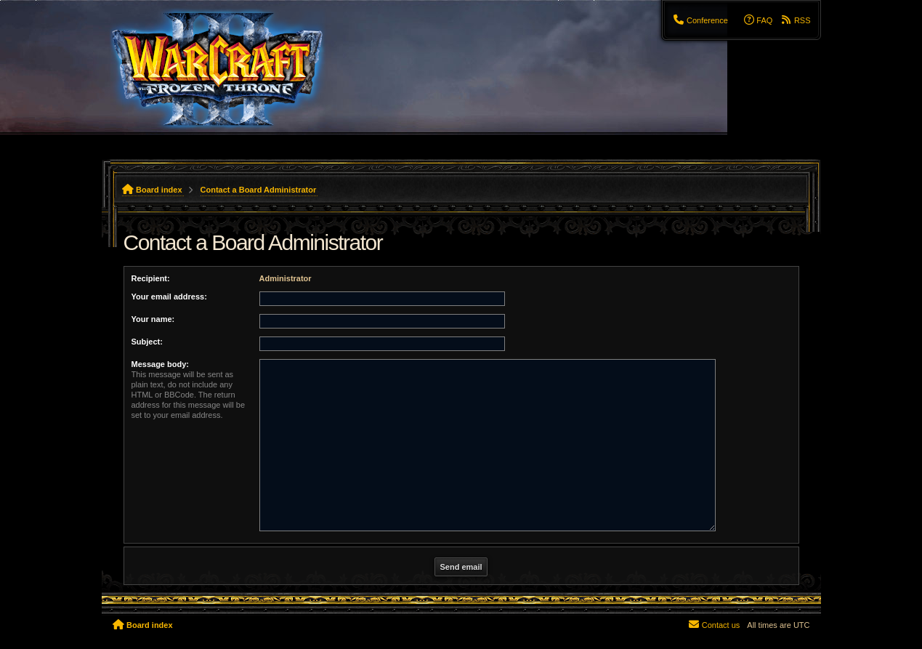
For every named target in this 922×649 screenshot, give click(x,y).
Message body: (160, 364)
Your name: (153, 319)
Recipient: (151, 278)
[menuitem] (699, 20)
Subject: (147, 341)
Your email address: (169, 296)
